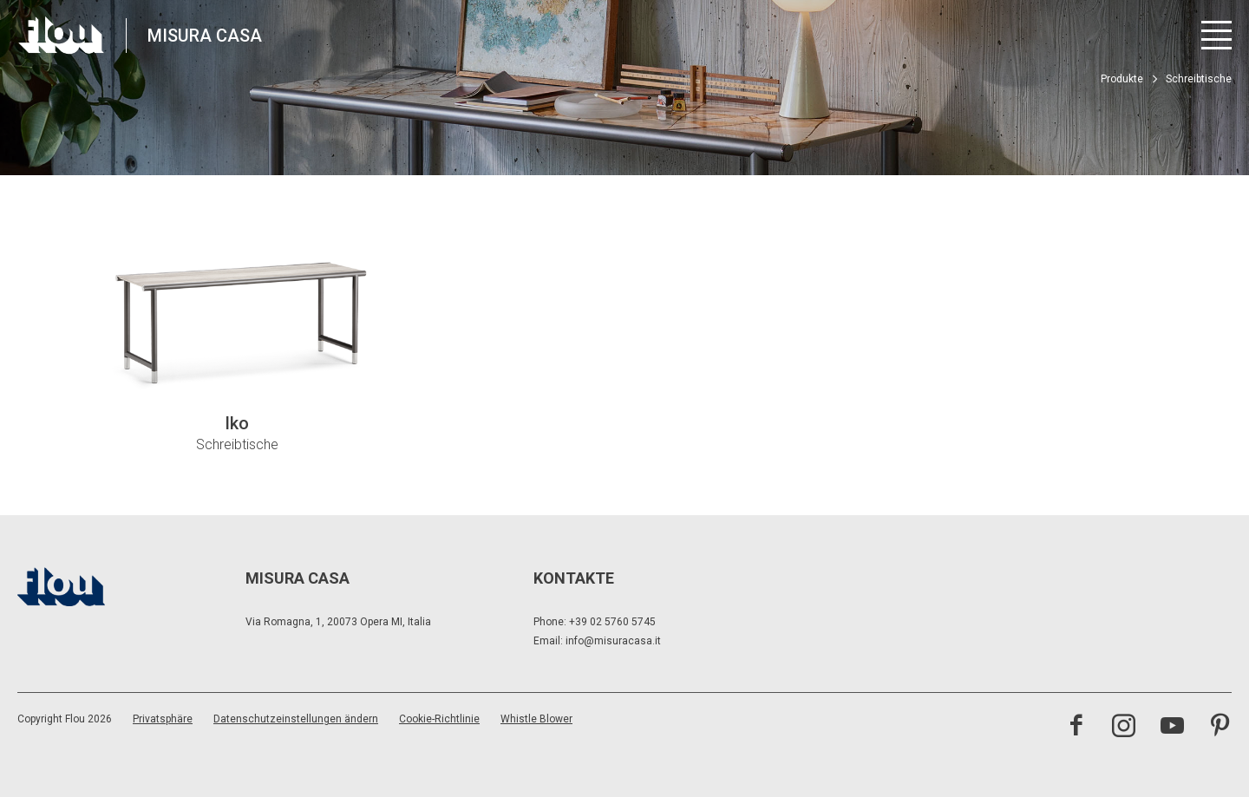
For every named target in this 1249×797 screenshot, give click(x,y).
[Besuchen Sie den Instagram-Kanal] (1123, 727)
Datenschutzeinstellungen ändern (295, 719)
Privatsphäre (163, 719)
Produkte (1122, 79)
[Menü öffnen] (1216, 35)
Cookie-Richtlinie (439, 719)
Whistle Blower (536, 719)
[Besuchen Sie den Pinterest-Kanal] (1220, 727)
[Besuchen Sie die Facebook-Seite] (1076, 727)
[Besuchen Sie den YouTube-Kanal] (1172, 727)
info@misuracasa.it (613, 641)
